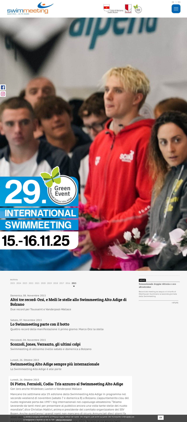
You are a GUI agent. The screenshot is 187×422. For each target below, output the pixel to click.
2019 (49, 283)
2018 (55, 283)
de (173, 2)
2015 (74, 283)
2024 (18, 283)
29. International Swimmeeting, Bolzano (30, 8)
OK (160, 417)
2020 (43, 283)
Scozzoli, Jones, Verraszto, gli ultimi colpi (45, 344)
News (142, 280)
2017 (61, 283)
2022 (31, 283)
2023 (24, 283)
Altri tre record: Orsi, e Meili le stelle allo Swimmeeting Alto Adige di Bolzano (68, 302)
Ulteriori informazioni (64, 420)
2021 (37, 283)
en (179, 2)
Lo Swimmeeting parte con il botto (39, 324)
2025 (12, 283)
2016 (67, 283)
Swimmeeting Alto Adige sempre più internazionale (54, 364)
